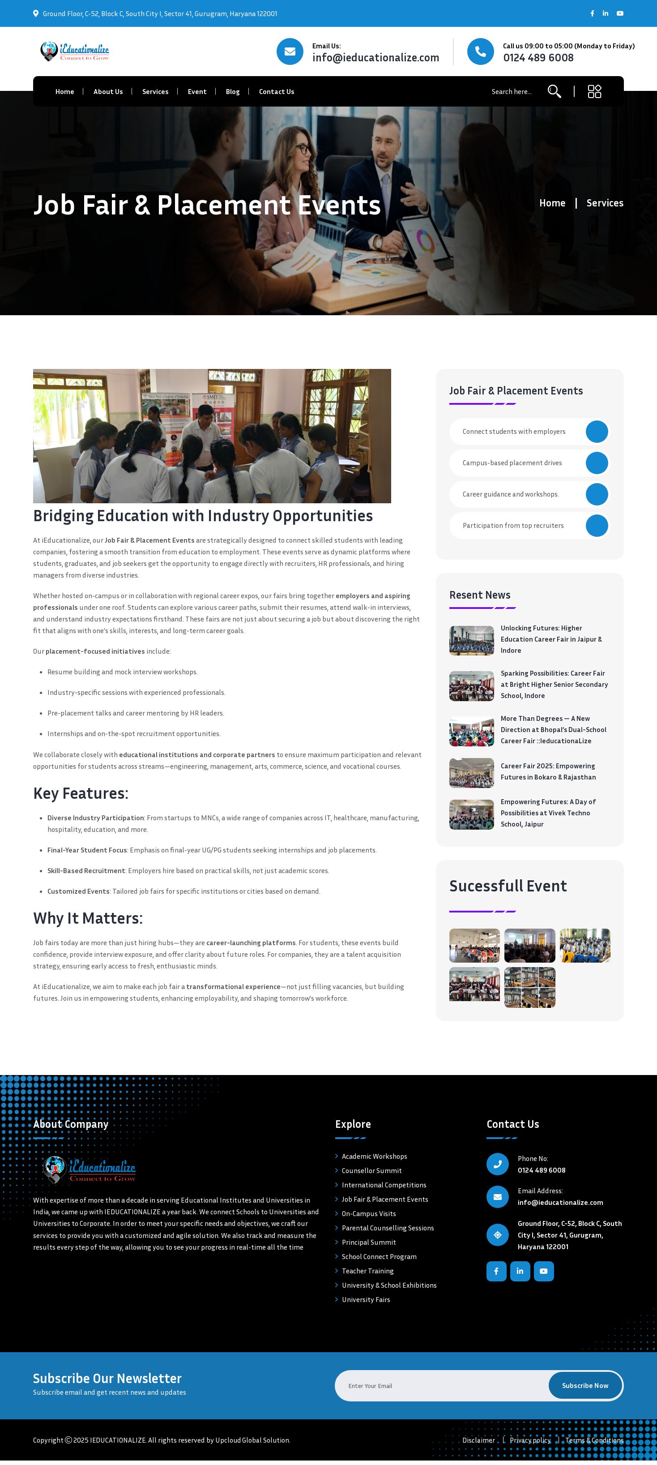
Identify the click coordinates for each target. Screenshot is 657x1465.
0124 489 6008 (538, 57)
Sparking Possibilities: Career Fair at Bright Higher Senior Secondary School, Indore (554, 686)
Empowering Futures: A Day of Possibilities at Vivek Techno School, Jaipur (549, 817)
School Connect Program (379, 1260)
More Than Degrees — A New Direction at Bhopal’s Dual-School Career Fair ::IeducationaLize (554, 733)
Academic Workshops (374, 1160)
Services (155, 91)
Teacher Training (368, 1275)
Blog (233, 91)
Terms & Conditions (594, 1444)
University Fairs (366, 1303)
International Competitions (384, 1189)
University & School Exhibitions (389, 1289)
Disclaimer (477, 1444)
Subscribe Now (585, 1390)
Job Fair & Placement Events (385, 1203)
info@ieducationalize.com (375, 57)
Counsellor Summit (372, 1174)
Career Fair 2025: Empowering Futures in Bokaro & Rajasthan (549, 775)
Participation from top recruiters (535, 525)
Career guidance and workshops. (535, 494)
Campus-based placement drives (535, 463)
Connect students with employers (535, 431)
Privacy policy (529, 1444)
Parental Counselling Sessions (388, 1232)
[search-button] (554, 91)
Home (64, 91)
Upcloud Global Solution (253, 1444)
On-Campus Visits (369, 1217)
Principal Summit (369, 1246)
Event (197, 91)
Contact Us (276, 91)
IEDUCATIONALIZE (118, 1444)
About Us (108, 91)
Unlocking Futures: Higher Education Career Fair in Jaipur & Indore (551, 640)
